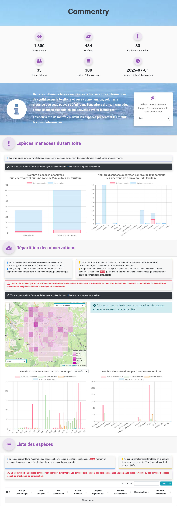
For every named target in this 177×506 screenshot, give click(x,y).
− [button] (8, 308)
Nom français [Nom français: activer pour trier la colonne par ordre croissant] (41, 492)
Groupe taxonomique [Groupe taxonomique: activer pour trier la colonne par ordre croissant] (22, 492)
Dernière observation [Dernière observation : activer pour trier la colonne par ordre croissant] (160, 492)
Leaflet (63, 365)
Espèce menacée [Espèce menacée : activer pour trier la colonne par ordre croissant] (78, 492)
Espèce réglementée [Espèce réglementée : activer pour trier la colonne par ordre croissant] (98, 492)
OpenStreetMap (73, 365)
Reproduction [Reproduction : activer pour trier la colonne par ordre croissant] (140, 492)
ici (68, 166)
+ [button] (8, 305)
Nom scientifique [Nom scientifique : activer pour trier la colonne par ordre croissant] (58, 492)
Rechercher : (140, 483)
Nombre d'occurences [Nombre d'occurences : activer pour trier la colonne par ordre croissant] (120, 492)
